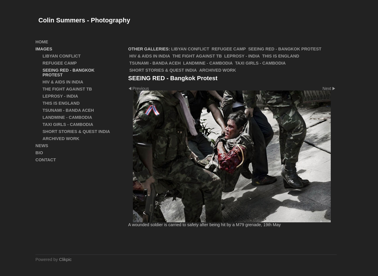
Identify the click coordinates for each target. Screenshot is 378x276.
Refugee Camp (229, 49)
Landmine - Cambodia (208, 63)
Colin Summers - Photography (84, 20)
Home (41, 42)
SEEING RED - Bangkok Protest (284, 49)
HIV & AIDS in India (149, 56)
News (41, 145)
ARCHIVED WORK (217, 70)
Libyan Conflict (190, 49)
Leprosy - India (242, 56)
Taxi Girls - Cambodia (260, 63)
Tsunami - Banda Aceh (155, 63)
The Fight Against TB (197, 56)
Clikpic (65, 259)
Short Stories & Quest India (163, 70)
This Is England (280, 56)
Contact (45, 159)
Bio (39, 152)
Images (43, 49)
